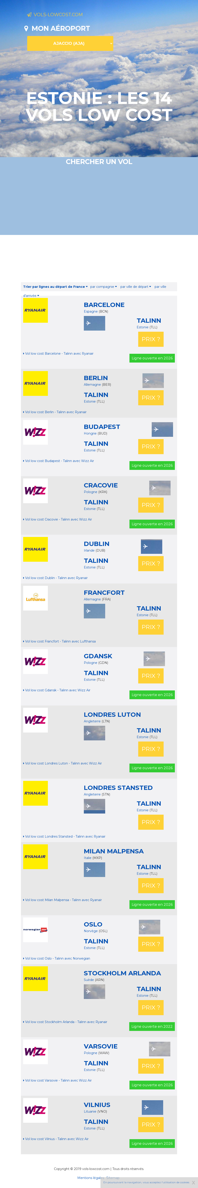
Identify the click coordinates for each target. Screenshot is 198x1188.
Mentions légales (90, 1178)
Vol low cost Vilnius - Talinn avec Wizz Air (56, 1139)
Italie (87, 858)
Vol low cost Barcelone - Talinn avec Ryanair (58, 354)
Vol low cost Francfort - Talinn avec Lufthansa (59, 641)
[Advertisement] (106, 258)
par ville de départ (135, 287)
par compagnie (103, 287)
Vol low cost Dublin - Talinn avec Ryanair (55, 578)
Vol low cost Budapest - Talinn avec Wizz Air (58, 461)
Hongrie (90, 433)
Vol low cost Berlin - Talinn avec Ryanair (55, 412)
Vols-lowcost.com (63, 15)
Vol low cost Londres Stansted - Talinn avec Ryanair (64, 836)
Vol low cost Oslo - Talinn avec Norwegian (56, 958)
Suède (89, 980)
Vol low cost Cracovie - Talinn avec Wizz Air (57, 519)
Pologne (90, 492)
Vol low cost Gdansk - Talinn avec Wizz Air (56, 690)
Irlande (89, 550)
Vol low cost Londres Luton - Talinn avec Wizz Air (62, 763)
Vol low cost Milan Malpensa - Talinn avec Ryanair (62, 900)
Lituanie (90, 1111)
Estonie (143, 327)
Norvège (91, 931)
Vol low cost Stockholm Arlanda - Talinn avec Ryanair (65, 1022)
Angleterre (92, 721)
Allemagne (92, 385)
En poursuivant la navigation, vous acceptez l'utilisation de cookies (146, 1182)
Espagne (91, 311)
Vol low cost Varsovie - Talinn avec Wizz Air (57, 1080)
